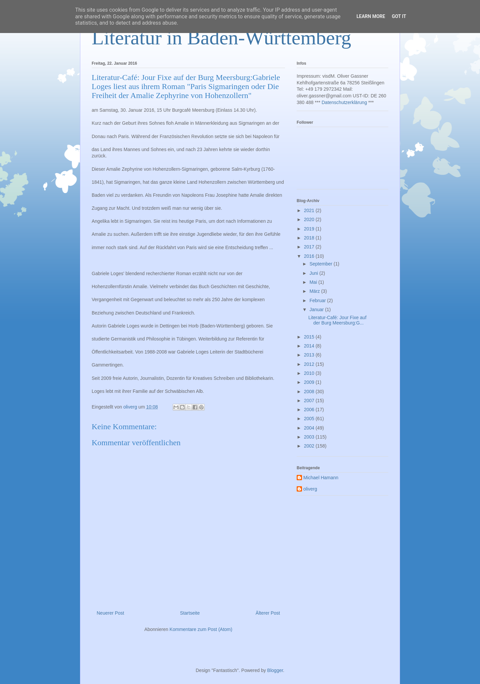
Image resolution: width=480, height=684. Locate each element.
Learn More (370, 16)
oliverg (310, 489)
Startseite (190, 613)
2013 (310, 355)
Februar (318, 300)
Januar (317, 309)
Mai (313, 282)
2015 (310, 336)
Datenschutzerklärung (344, 102)
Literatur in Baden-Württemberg (221, 38)
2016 (310, 256)
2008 (310, 391)
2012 (310, 364)
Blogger (275, 670)
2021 (310, 210)
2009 (310, 382)
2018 (310, 237)
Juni (314, 273)
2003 (310, 437)
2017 (310, 246)
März (315, 291)
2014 (310, 346)
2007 (310, 400)
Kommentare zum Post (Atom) (201, 629)
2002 (310, 446)
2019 (310, 228)
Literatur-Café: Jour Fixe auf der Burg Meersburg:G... (337, 320)
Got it (399, 16)
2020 (310, 219)
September (321, 263)
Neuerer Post (110, 613)
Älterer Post (268, 613)
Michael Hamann (320, 477)
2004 (310, 428)
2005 (310, 418)
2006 (310, 409)
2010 (310, 373)
